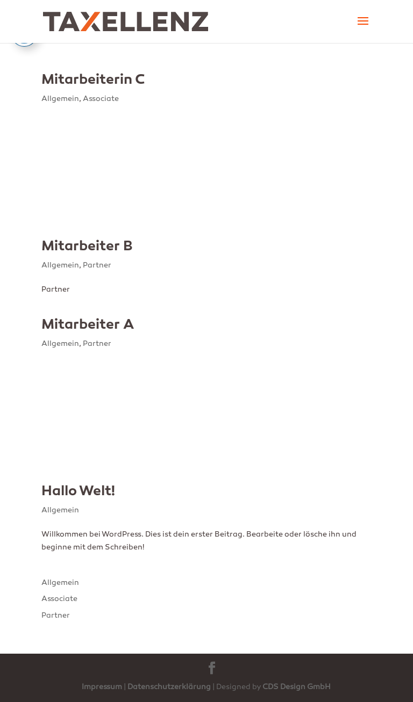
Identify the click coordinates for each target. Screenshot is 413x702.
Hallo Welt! (78, 492)
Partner (97, 265)
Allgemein (60, 99)
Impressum (102, 687)
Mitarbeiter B (87, 247)
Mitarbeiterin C (93, 80)
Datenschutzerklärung (169, 687)
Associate (101, 99)
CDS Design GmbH (296, 687)
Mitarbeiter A (87, 325)
